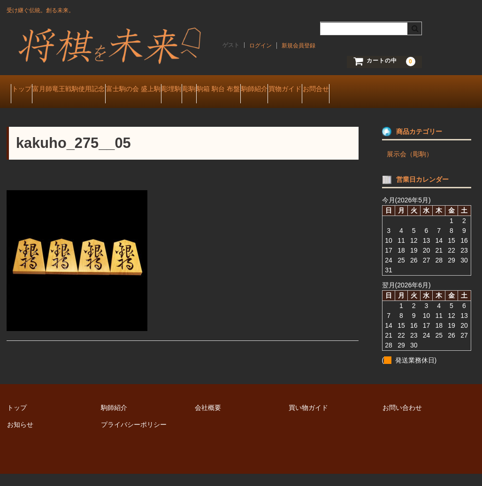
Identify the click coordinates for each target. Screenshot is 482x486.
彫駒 (265, 90)
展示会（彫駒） (410, 166)
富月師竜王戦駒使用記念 (91, 90)
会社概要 (208, 419)
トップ (26, 90)
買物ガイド (415, 90)
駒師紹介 (367, 90)
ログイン (260, 45)
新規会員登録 (298, 45)
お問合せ (28, 110)
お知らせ (20, 436)
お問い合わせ (402, 419)
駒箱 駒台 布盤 (313, 90)
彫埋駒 (230, 90)
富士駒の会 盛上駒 (173, 90)
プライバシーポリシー (134, 436)
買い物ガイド (308, 419)
